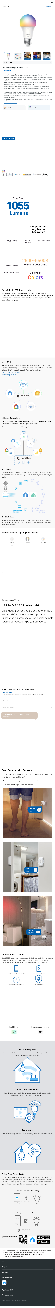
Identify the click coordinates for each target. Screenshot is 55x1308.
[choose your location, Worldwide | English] (27, 1297)
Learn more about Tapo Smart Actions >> (17, 787)
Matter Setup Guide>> (9, 375)
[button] (25, 682)
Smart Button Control (8, 709)
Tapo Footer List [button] (7, 1292)
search (41, 2)
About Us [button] (5, 1274)
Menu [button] (3, 2)
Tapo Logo (23, 2)
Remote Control (7, 703)
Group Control (6, 706)
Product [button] (4, 1264)
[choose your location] (52, 2)
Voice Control (7, 693)
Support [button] (4, 1269)
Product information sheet (10, 103)
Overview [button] (48, 7)
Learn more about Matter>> (11, 372)
